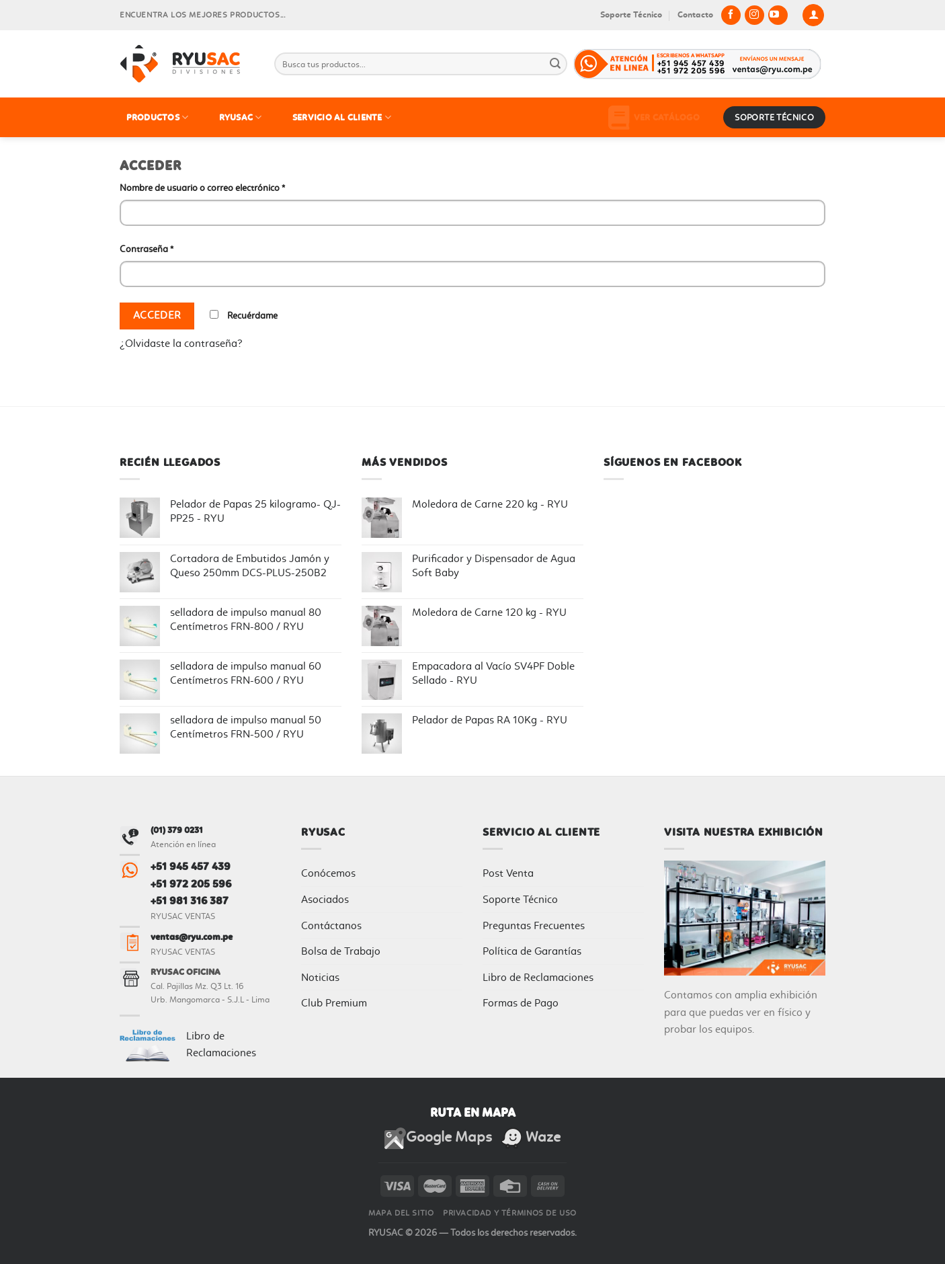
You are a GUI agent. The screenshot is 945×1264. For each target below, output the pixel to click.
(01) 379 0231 (177, 830)
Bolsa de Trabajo (340, 951)
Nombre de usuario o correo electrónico (202, 188)
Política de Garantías (532, 951)
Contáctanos (331, 925)
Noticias (320, 977)
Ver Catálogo (654, 118)
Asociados (325, 899)
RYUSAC (240, 117)
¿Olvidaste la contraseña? (181, 343)
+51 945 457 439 (191, 866)
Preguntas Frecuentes (534, 925)
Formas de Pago (521, 1002)
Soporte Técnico (631, 14)
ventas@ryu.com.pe (192, 937)
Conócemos (328, 873)
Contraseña (146, 249)
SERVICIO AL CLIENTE (341, 117)
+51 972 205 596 (191, 883)
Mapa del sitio (401, 1213)
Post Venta (508, 873)
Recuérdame (244, 315)
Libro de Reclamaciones (538, 977)
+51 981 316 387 (190, 900)
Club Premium (334, 1002)
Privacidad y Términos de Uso (510, 1213)
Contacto (695, 14)
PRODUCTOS (157, 117)
